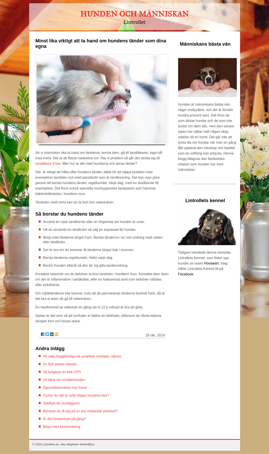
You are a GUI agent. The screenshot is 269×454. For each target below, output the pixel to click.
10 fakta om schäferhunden (64, 380)
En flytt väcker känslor (60, 364)
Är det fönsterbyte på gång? (64, 419)
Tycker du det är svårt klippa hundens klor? (76, 395)
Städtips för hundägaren (61, 403)
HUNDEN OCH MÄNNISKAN (134, 14)
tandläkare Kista (47, 163)
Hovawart (211, 263)
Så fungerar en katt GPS (62, 372)
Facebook (185, 274)
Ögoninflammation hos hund (65, 387)
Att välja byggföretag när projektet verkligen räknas (82, 356)
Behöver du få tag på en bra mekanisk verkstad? (80, 411)
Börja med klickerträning (61, 427)
